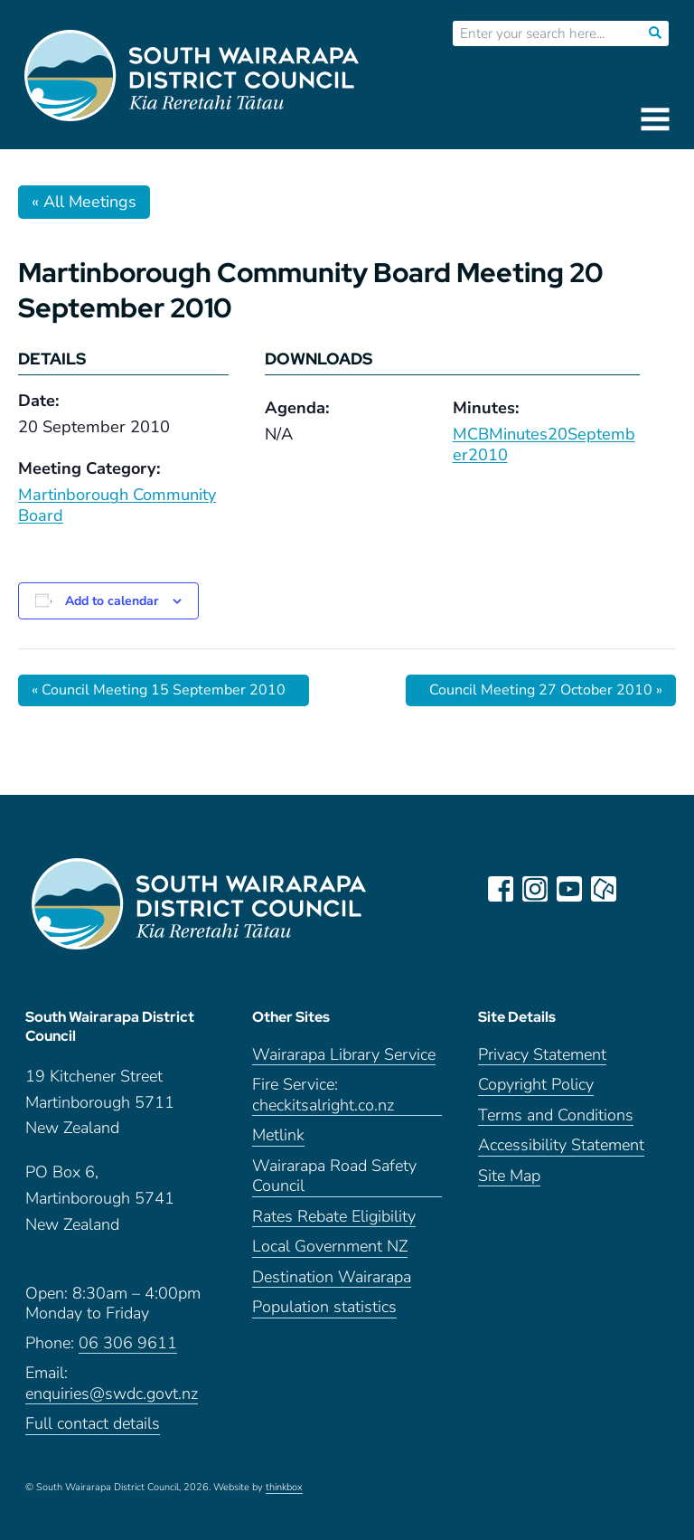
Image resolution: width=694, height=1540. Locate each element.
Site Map (509, 1176)
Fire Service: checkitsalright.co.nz (323, 1095)
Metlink (278, 1135)
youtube (569, 889)
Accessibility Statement (561, 1145)
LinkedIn (638, 889)
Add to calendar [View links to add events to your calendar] (111, 600)
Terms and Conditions (555, 1115)
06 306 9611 (128, 1343)
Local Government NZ (330, 1246)
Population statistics (324, 1307)
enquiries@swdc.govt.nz (111, 1394)
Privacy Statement (542, 1054)
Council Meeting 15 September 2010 (159, 690)
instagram (535, 889)
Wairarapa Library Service (344, 1054)
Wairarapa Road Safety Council (334, 1176)
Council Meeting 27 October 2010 (545, 690)
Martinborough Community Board (117, 505)
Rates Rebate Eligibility (334, 1216)
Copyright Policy (536, 1084)
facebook (500, 889)
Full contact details (92, 1423)
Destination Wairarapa (331, 1277)
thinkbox (284, 1487)
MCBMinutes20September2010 (544, 444)
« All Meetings (84, 202)
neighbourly (603, 889)
